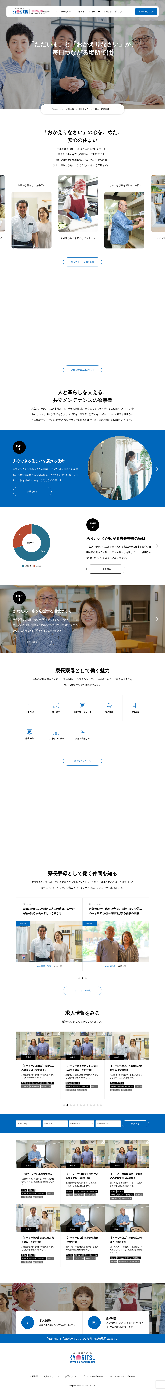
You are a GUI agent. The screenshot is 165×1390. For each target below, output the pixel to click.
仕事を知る (66, 11)
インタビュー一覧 (82, 990)
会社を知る (32, 491)
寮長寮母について (49, 11)
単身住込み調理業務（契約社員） (86, 1255)
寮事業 (28, 1057)
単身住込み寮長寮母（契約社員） (33, 1193)
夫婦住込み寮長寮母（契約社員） (41, 1083)
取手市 (24, 1190)
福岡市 (68, 1083)
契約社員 (25, 1083)
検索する (135, 1124)
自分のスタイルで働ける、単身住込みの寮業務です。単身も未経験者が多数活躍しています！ (126, 1250)
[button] (79, 978)
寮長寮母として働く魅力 (82, 262)
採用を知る (79, 11)
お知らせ (108, 11)
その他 (113, 1258)
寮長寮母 (23, 923)
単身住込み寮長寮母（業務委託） (128, 1258)
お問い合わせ (71, 1376)
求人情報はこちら (146, 11)
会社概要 (34, 1376)
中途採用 (25, 1086)
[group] (82, 109)
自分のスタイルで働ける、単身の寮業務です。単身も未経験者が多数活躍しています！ (37, 1182)
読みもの (119, 11)
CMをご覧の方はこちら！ (82, 370)
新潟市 (112, 1083)
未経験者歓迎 (46, 1086)
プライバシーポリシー (92, 1376)
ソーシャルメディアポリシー (121, 1376)
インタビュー (94, 11)
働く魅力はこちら (82, 761)
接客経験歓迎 (34, 1086)
